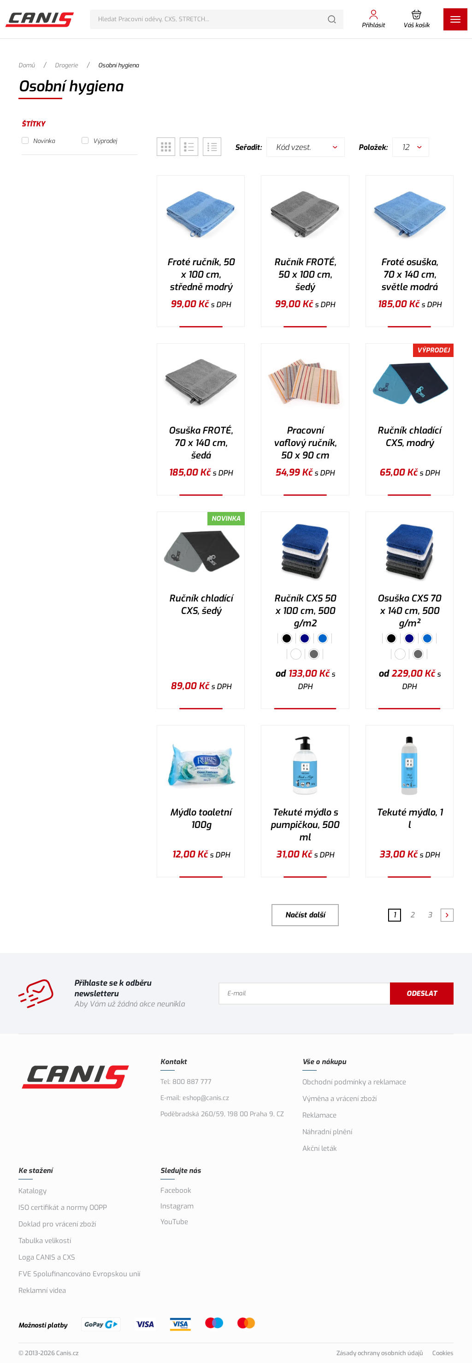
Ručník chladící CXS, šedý (201, 604)
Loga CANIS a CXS (46, 1257)
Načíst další (305, 915)
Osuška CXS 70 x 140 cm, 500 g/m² (409, 611)
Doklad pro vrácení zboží (57, 1224)
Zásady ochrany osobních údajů (379, 1353)
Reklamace (319, 1115)
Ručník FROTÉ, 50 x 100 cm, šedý (305, 274)
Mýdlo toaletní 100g (200, 818)
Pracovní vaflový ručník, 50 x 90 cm (305, 443)
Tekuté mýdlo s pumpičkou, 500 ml (305, 825)
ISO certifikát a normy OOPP (62, 1207)
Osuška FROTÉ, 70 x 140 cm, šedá (201, 443)
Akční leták (319, 1148)
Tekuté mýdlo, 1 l (409, 818)
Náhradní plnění (327, 1132)
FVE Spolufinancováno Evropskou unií (79, 1274)
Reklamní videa (42, 1290)
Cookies (443, 1353)
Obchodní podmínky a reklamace (354, 1082)
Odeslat (422, 993)
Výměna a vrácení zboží (339, 1098)
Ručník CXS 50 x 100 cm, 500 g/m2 (305, 611)
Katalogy (32, 1191)
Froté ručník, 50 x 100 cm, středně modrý (201, 274)
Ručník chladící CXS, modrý (409, 436)
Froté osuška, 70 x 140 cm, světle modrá (409, 274)
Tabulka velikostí (44, 1240)
